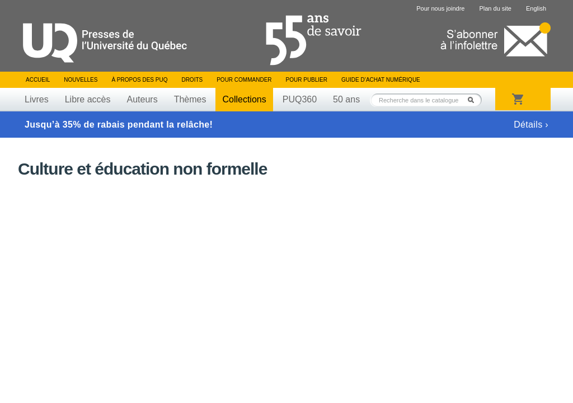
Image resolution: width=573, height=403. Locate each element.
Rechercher (474, 100)
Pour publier (306, 80)
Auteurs (142, 99)
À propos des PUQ (139, 80)
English (536, 8)
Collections (244, 99)
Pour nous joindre (440, 8)
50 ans (346, 99)
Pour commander (244, 80)
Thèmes (190, 99)
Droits (192, 80)
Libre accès (88, 99)
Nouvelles (80, 80)
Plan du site (495, 8)
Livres (37, 99)
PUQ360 (300, 99)
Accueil (38, 80)
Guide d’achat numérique (380, 80)
